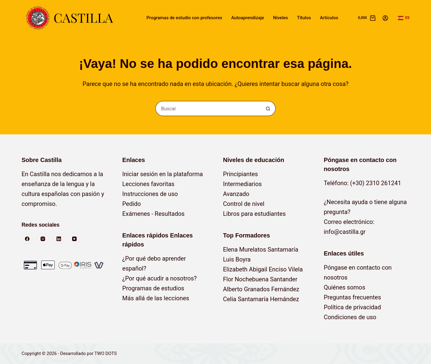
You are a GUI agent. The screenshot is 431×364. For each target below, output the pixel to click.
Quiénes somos (344, 287)
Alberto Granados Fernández (261, 289)
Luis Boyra (237, 259)
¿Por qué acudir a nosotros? (159, 278)
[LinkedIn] (59, 239)
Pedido (131, 203)
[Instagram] (43, 239)
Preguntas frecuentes (352, 297)
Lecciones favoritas (148, 184)
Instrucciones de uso (150, 193)
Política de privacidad (352, 307)
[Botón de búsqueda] (268, 108)
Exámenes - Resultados (153, 213)
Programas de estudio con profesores (184, 17)
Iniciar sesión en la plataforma (162, 174)
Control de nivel (243, 203)
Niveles (280, 17)
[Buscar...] (208, 108)
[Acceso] (385, 18)
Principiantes (240, 174)
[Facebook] (27, 239)
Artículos (329, 17)
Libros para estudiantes (254, 213)
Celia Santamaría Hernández (261, 299)
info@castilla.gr (344, 231)
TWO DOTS (105, 353)
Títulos (304, 17)
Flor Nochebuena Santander (260, 279)
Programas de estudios (153, 288)
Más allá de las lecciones (155, 298)
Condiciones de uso (350, 317)
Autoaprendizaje (247, 17)
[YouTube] (74, 239)
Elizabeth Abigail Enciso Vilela (263, 269)
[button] (403, 18)
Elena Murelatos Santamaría (260, 249)
